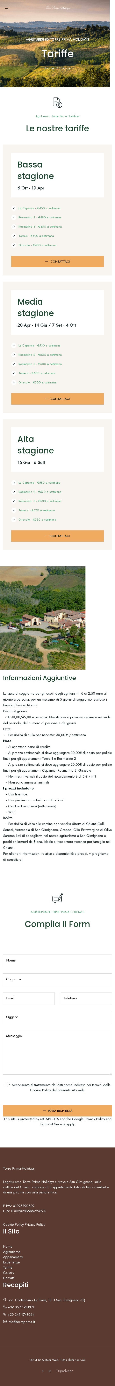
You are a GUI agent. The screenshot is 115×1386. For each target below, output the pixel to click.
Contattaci (60, 261)
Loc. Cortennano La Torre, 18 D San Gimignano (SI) (44, 1300)
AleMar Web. (50, 1360)
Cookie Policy (40, 1090)
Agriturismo (11, 1251)
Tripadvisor (64, 1370)
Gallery (8, 1272)
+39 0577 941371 (18, 1307)
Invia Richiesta (60, 1110)
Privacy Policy (95, 1118)
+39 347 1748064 (18, 1314)
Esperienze (11, 1262)
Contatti (8, 1277)
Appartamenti (13, 1256)
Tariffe (7, 1267)
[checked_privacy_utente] (6, 1085)
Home (50, 68)
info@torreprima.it (19, 1321)
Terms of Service (52, 1124)
